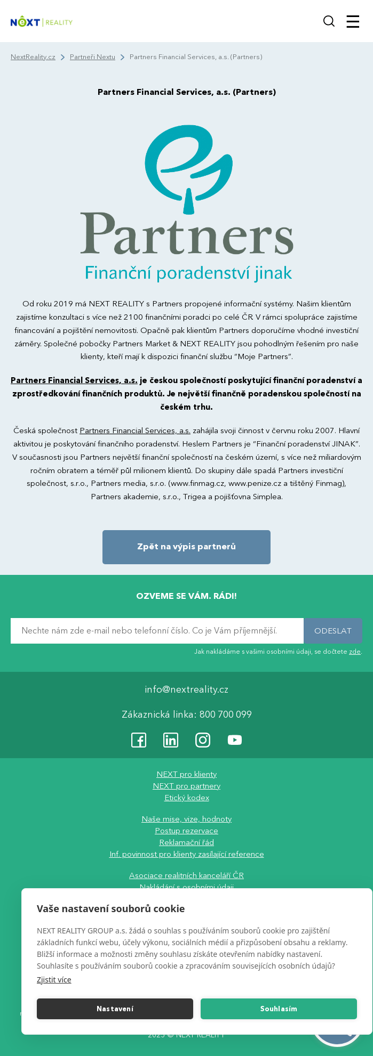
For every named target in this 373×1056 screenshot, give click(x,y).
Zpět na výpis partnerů (186, 547)
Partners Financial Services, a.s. (74, 380)
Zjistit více (54, 979)
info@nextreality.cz (186, 689)
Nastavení (115, 1009)
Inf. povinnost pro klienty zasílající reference (186, 854)
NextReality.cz (33, 57)
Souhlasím (279, 1009)
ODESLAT (333, 631)
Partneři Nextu (92, 57)
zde (355, 651)
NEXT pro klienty (186, 774)
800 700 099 (226, 714)
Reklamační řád (186, 842)
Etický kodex (186, 797)
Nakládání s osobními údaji (186, 887)
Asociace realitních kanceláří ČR (186, 875)
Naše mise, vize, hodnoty (186, 819)
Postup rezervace (186, 830)
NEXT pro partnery (186, 786)
